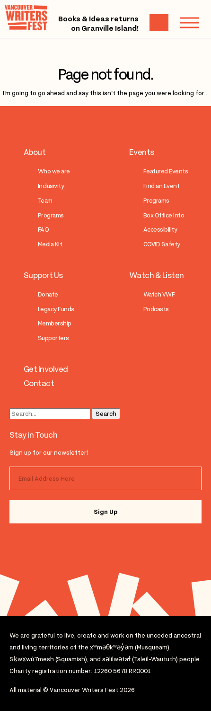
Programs (51, 215)
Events (141, 152)
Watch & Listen (156, 275)
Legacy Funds (56, 309)
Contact (39, 383)
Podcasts (156, 309)
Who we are (54, 171)
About (34, 152)
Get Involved (46, 369)
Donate (48, 294)
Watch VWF (159, 294)
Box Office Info (163, 215)
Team (45, 201)
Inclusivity (51, 186)
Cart (159, 22)
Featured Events (165, 171)
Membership (54, 323)
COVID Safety (161, 244)
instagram (29, 543)
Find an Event (161, 186)
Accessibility (160, 229)
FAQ (43, 229)
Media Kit (50, 244)
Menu (185, 22)
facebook (67, 543)
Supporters (53, 338)
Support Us (43, 275)
